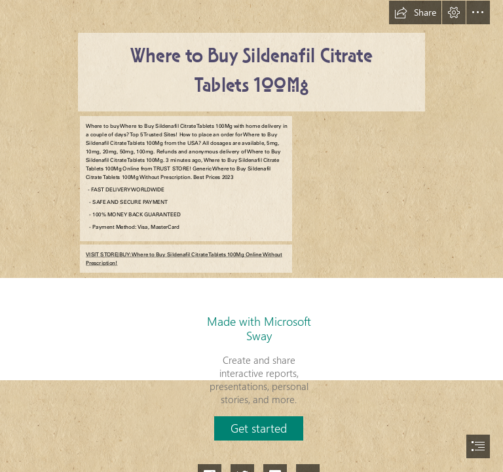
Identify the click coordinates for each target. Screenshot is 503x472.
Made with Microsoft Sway (259, 328)
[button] (415, 12)
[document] (251, 236)
